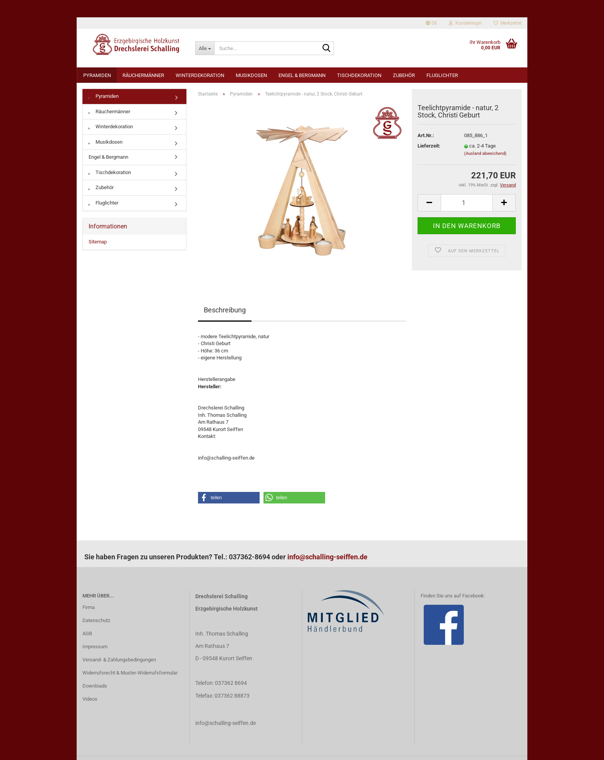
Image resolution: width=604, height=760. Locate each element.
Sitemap (98, 242)
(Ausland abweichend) (485, 153)
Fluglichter (442, 75)
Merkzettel (507, 23)
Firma (88, 607)
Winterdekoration (200, 75)
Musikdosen (251, 75)
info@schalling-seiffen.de (327, 557)
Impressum (94, 646)
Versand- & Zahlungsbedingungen (119, 660)
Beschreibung (225, 310)
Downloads (94, 686)
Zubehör (404, 75)
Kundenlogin (465, 23)
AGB (87, 633)
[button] (229, 497)
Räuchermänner (143, 75)
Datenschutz (96, 620)
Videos (89, 699)
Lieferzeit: (429, 146)
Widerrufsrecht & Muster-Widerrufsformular (130, 673)
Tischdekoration (359, 75)
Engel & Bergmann (302, 75)
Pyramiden (97, 75)
